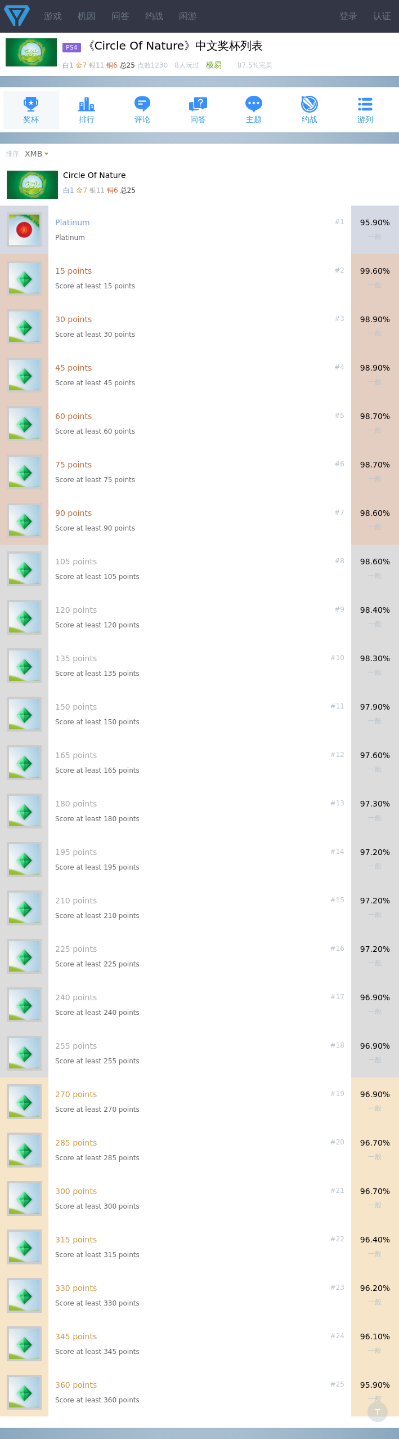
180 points (76, 803)
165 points (76, 755)
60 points (73, 416)
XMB (33, 153)
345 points (76, 1336)
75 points (73, 464)
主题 (254, 109)
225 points (76, 949)
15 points (73, 270)
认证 (382, 16)
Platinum (72, 222)
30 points (73, 319)
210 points (76, 900)
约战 (154, 16)
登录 (348, 16)
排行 (87, 109)
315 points (76, 1239)
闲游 (188, 16)
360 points (76, 1384)
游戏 (53, 16)
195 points (76, 852)
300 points (76, 1191)
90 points (73, 513)
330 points (76, 1288)
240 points (76, 997)
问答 (120, 16)
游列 (365, 109)
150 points (76, 706)
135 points (76, 658)
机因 (87, 16)
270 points (76, 1094)
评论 (142, 109)
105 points (76, 561)
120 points (76, 609)
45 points (73, 367)
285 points (76, 1142)
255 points (76, 1045)
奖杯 (31, 109)
